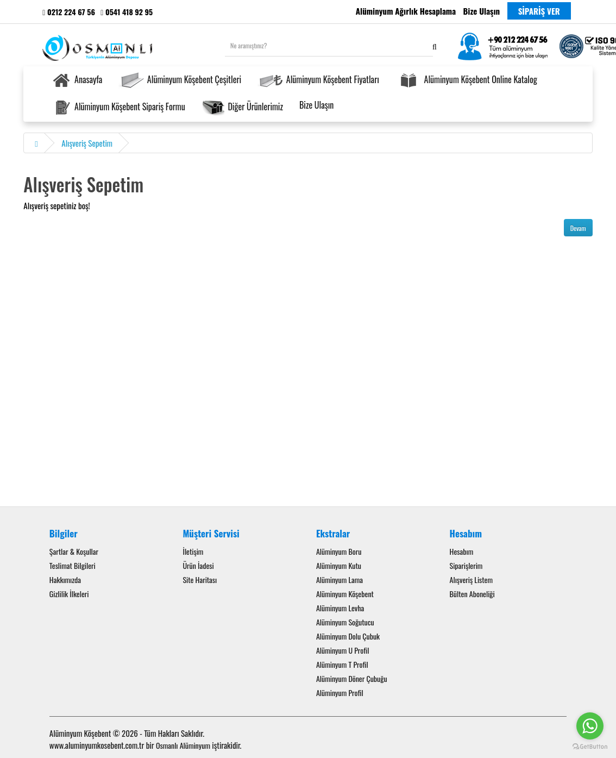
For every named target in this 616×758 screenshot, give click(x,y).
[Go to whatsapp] (590, 726)
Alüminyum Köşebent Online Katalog (466, 80)
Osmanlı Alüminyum (183, 745)
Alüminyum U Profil (342, 650)
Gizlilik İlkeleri (69, 593)
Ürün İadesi (198, 565)
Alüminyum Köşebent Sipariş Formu (118, 107)
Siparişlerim (466, 565)
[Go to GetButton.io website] (590, 746)
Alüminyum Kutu (338, 565)
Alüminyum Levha (340, 607)
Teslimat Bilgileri (72, 565)
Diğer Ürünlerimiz (242, 107)
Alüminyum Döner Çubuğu (351, 678)
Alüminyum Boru (338, 551)
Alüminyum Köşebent (345, 593)
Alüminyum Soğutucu (345, 622)
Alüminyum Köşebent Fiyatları (318, 80)
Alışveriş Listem (471, 579)
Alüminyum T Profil (342, 664)
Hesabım (462, 551)
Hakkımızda (65, 579)
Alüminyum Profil (339, 692)
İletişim (193, 551)
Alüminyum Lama (339, 579)
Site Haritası (200, 579)
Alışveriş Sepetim (86, 143)
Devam (578, 228)
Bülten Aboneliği (472, 593)
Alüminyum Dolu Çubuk (348, 636)
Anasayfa (76, 80)
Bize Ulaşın (316, 104)
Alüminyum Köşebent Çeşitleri (179, 80)
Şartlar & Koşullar (73, 551)
